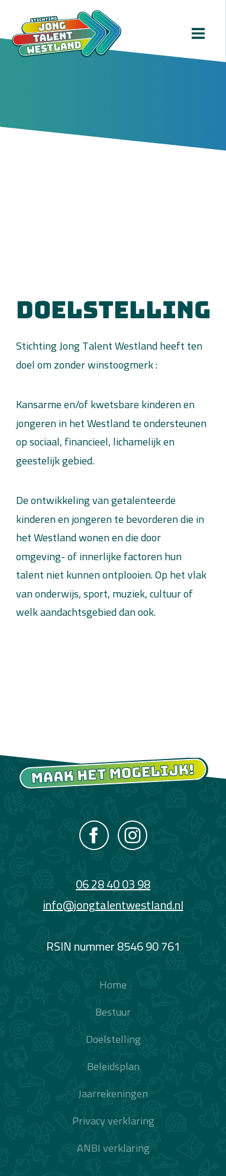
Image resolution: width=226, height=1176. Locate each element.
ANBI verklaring (113, 1148)
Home (113, 984)
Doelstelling (113, 1039)
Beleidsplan (113, 1066)
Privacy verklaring (113, 1120)
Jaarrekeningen (113, 1093)
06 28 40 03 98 (113, 884)
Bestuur (113, 1012)
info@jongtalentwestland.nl (113, 905)
